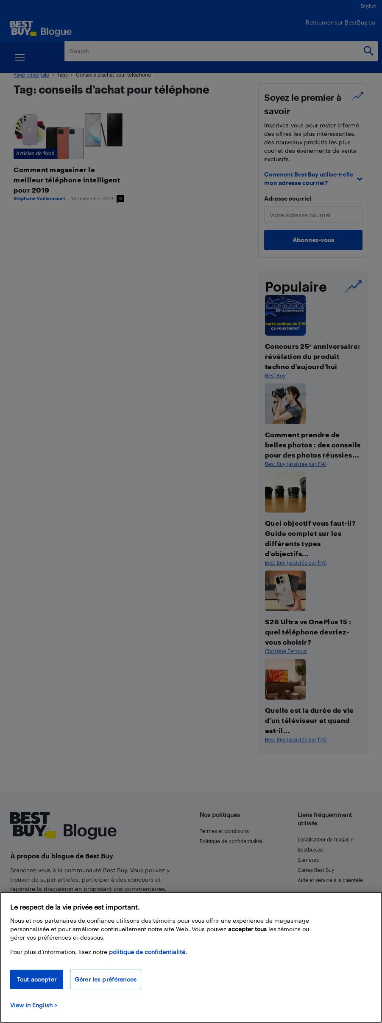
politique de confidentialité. (148, 951)
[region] (191, 957)
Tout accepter (36, 979)
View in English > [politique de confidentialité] (33, 1005)
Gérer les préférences (106, 979)
